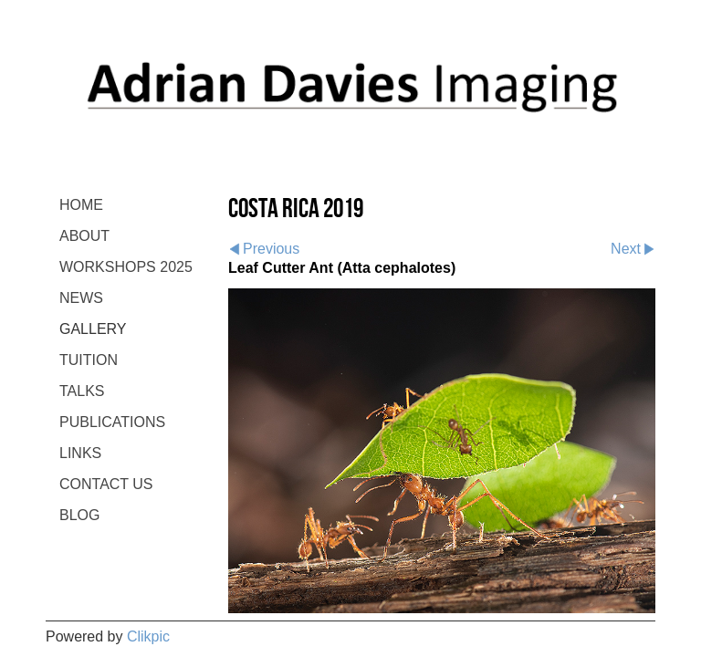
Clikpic (148, 636)
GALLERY (93, 329)
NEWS (81, 298)
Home (81, 205)
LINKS (80, 453)
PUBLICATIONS (112, 422)
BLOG (79, 515)
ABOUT (84, 236)
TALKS (82, 391)
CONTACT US (106, 484)
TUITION (88, 360)
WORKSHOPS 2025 (126, 267)
